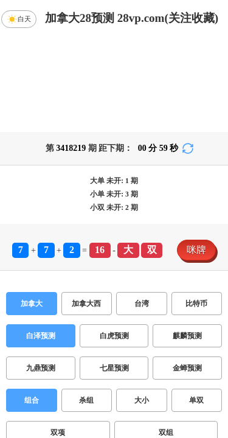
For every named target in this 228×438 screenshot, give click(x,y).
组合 (31, 400)
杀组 (86, 400)
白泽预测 (40, 336)
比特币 (196, 303)
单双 (196, 400)
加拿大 (32, 303)
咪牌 (196, 250)
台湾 (141, 303)
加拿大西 (86, 303)
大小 (141, 400)
